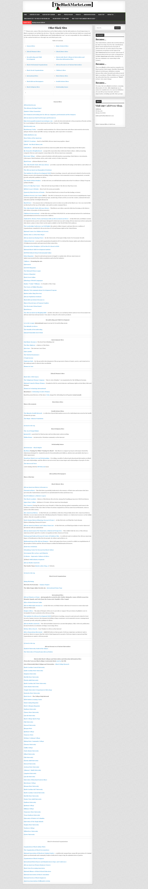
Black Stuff (101, 14)
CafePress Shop (113, 105)
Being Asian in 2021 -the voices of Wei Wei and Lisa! (37, 19)
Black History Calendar (48, 14)
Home (25, 14)
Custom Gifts (103, 124)
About (59, 14)
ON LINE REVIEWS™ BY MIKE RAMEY (61, 19)
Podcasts (78, 14)
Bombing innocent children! (38, 22)
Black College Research (62, 664)
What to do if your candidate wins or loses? (83, 19)
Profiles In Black (68, 14)
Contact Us (110, 14)
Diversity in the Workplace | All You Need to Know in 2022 (41, 246)
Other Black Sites (57, 27)
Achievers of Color (35, 14)
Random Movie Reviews (89, 14)
